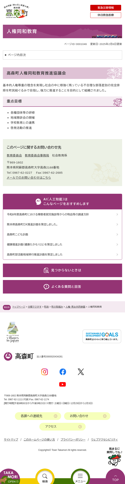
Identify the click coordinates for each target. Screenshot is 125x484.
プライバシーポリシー (73, 439)
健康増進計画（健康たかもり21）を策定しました (34, 244)
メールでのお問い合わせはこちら (29, 177)
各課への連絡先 (31, 416)
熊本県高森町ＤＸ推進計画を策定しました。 (32, 224)
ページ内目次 (17, 55)
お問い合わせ (79, 416)
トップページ (19, 306)
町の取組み (57, 306)
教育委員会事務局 (37, 155)
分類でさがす (34, 306)
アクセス (51, 426)
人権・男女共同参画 (75, 306)
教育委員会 (14, 155)
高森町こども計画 (17, 234)
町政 (46, 306)
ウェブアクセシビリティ (104, 439)
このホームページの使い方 (39, 439)
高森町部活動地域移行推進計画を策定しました (34, 254)
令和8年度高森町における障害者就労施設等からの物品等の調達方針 (48, 214)
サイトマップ (11, 439)
